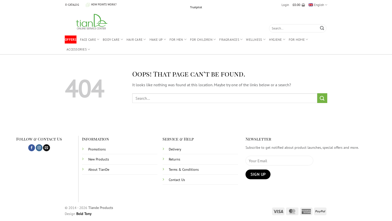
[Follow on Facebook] (31, 147)
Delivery (175, 149)
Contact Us (177, 179)
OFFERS (70, 40)
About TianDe (98, 169)
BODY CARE (113, 39)
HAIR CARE (136, 39)
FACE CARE (90, 39)
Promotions (97, 149)
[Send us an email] (46, 147)
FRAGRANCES (230, 39)
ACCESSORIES (78, 49)
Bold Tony (84, 213)
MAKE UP (158, 39)
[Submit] (322, 28)
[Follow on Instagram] (39, 147)
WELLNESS (255, 39)
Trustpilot (196, 7)
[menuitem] (317, 4)
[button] (285, 5)
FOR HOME (298, 39)
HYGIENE (277, 39)
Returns (174, 159)
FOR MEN (178, 39)
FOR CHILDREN (203, 39)
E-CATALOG (72, 4)
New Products (98, 159)
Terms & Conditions (184, 169)
